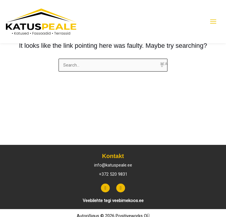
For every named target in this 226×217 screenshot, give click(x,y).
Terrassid (152, 135)
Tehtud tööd (182, 135)
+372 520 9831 (113, 174)
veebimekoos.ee (128, 200)
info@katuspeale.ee (113, 165)
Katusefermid (48, 135)
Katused (16, 135)
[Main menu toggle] (213, 22)
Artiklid (211, 135)
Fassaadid (122, 135)
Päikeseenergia (87, 135)
